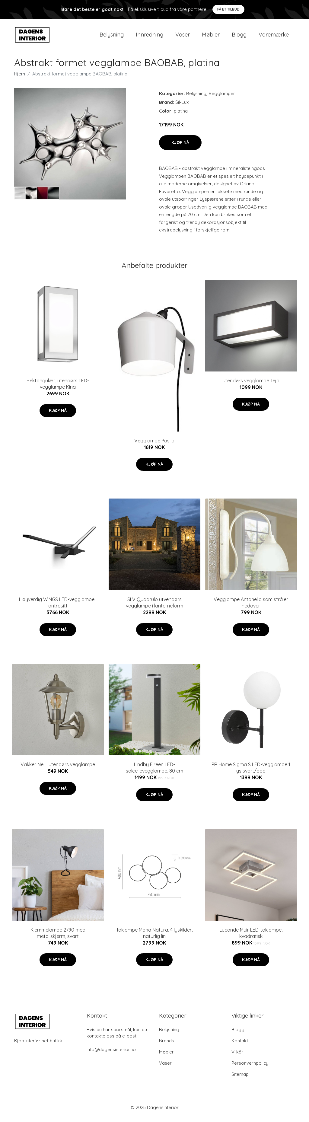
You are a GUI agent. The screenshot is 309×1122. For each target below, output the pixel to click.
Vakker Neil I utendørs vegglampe (58, 769)
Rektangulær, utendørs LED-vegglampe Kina (58, 388)
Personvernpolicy (249, 1067)
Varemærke (274, 36)
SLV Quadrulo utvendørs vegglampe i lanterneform (154, 607)
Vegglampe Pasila (154, 445)
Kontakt (239, 1045)
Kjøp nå (180, 146)
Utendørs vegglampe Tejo (250, 385)
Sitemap (240, 1078)
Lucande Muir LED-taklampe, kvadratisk (250, 937)
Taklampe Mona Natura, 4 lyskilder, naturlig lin (154, 937)
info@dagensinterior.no (111, 1054)
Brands (166, 1045)
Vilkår (237, 1056)
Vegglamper (222, 97)
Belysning (112, 36)
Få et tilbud (228, 9)
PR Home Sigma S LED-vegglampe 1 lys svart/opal (251, 772)
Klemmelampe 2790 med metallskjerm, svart (57, 937)
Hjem (19, 78)
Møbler (211, 36)
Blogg (239, 36)
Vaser (182, 36)
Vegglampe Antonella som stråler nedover (251, 607)
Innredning (149, 36)
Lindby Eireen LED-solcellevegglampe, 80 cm (154, 772)
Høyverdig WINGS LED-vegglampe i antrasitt (58, 607)
